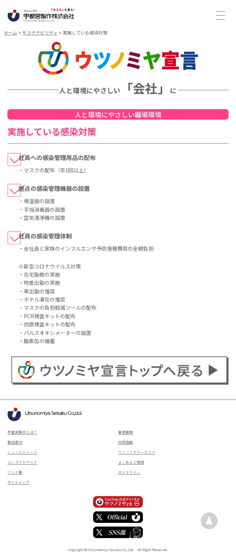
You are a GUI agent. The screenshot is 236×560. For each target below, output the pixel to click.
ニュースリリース (22, 452)
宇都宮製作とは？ (22, 432)
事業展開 (125, 432)
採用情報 (125, 442)
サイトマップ (18, 482)
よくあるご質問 (131, 462)
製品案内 (14, 442)
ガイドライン (129, 472)
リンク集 (14, 472)
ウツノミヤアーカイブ (136, 452)
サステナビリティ (40, 32)
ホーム (10, 32)
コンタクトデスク (22, 462)
